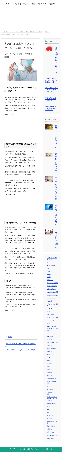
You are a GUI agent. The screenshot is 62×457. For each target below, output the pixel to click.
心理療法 (49, 350)
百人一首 (49, 380)
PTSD (48, 275)
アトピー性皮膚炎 (52, 290)
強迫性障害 (50, 341)
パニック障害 (50, 319)
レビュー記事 (50, 325)
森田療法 (49, 365)
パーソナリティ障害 (52, 322)
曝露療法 (49, 359)
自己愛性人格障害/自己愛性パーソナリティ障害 (52, 403)
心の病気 (49, 344)
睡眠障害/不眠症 (51, 383)
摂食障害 (49, 356)
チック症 (49, 305)
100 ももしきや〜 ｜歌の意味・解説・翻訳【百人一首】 (51, 85)
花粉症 (6, 61)
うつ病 (48, 281)
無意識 (48, 371)
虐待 (48, 417)
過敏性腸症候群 (51, 430)
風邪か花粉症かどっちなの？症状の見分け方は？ (21, 354)
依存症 (48, 328)
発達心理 (49, 374)
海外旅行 (49, 368)
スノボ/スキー (51, 302)
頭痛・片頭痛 (50, 436)
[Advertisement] (31, 23)
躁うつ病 (49, 423)
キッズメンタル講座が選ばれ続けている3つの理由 (56, 243)
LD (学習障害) (51, 270)
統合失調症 (50, 393)
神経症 (48, 390)
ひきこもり (50, 284)
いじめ (48, 278)
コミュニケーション (52, 299)
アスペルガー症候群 (52, 287)
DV (47, 267)
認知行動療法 (50, 420)
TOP (22, 36)
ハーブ (48, 316)
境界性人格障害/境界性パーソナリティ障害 (52, 333)
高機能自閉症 (50, 442)
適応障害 (49, 433)
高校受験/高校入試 (52, 439)
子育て (48, 337)
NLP (48, 273)
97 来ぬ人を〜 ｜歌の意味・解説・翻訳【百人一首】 (51, 112)
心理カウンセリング (52, 347)
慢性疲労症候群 (51, 353)
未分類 (48, 362)
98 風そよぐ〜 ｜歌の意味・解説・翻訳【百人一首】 (51, 103)
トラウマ (49, 313)
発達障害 (49, 377)
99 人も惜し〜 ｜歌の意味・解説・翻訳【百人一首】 (51, 94)
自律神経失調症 (51, 408)
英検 (48, 414)
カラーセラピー (51, 293)
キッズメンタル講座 (52, 296)
